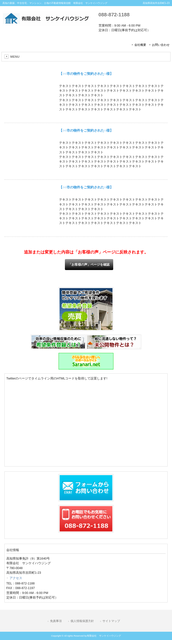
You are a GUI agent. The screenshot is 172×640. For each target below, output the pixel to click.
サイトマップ (111, 621)
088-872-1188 (114, 14)
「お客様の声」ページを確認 (89, 264)
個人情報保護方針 (82, 621)
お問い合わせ (161, 44)
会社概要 (140, 44)
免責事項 (56, 621)
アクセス (16, 578)
